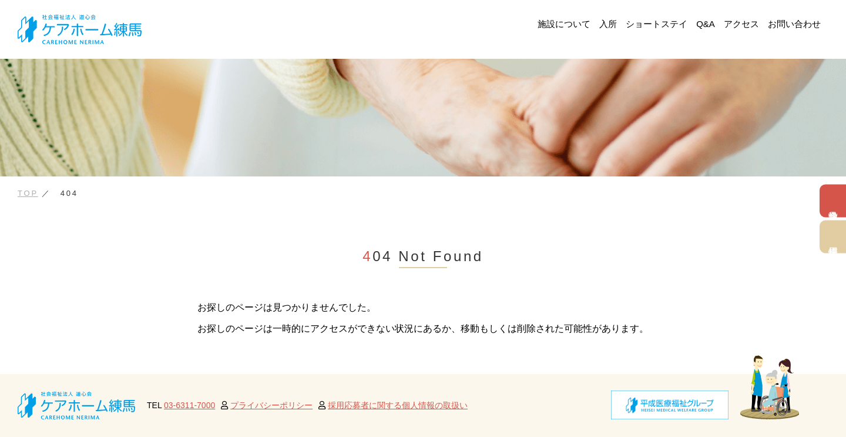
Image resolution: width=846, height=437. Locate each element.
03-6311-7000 (189, 405)
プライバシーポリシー (271, 405)
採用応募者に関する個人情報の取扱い (398, 405)
